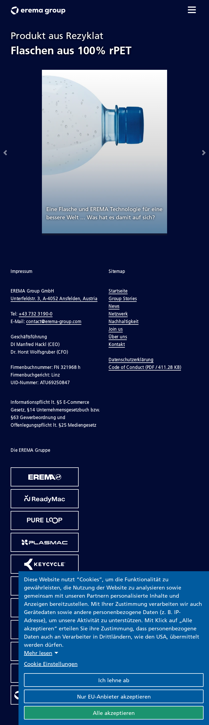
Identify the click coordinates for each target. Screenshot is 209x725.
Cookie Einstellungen (51, 663)
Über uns (118, 336)
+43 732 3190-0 (36, 314)
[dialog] (114, 648)
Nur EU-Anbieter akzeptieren (114, 696)
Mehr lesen (38, 652)
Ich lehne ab (113, 680)
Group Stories (123, 298)
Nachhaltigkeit (124, 321)
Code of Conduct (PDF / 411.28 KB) (145, 367)
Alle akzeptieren (114, 712)
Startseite (118, 291)
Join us (116, 329)
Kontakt (117, 344)
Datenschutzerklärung (131, 359)
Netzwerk (118, 314)
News (114, 306)
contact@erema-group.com (53, 321)
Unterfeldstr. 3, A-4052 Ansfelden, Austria (54, 298)
